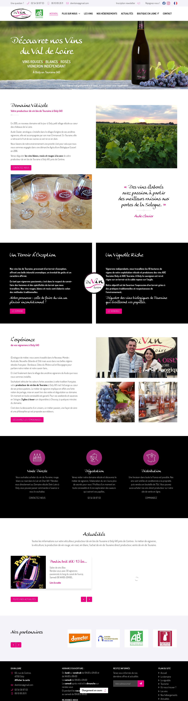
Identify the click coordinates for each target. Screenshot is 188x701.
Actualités (127, 13)
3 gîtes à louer (46, 378)
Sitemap (100, 697)
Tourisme (165, 663)
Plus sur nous (69, 13)
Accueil (53, 13)
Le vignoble (166, 659)
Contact (167, 13)
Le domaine (166, 656)
